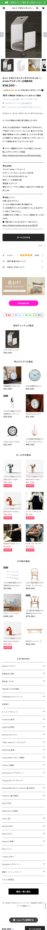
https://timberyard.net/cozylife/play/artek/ (22, 155)
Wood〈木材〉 (7, 826)
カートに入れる (23, 237)
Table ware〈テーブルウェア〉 (14, 742)
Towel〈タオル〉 (8, 857)
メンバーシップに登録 (11, 99)
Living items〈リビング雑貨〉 (13, 758)
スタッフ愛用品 (8, 880)
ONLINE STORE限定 (10, 689)
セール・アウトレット (10, 712)
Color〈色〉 (6, 819)
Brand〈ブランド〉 (9, 666)
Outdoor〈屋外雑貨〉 (10, 796)
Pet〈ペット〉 (7, 849)
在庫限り (5, 704)
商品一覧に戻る (23, 891)
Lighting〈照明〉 (8, 727)
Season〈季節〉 (8, 841)
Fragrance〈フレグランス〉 (12, 780)
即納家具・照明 (8, 674)
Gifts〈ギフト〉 (7, 834)
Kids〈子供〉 (7, 803)
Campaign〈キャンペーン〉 (12, 697)
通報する (41, 246)
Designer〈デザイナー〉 (11, 864)
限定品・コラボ (8, 681)
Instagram (23, 303)
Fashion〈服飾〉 (8, 765)
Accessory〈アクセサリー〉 (13, 773)
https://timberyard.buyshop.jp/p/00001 (20, 225)
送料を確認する (26, 103)
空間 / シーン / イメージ (12, 872)
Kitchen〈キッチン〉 (9, 735)
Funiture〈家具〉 (8, 719)
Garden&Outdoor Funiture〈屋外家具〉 (18, 788)
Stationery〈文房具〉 (10, 811)
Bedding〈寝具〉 (8, 750)
